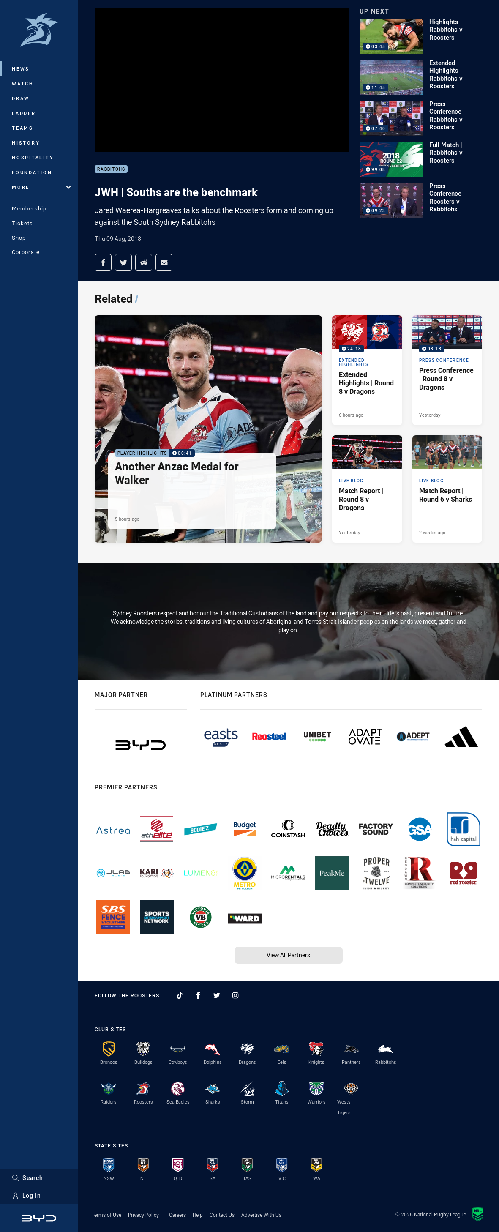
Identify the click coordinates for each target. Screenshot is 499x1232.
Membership (29, 208)
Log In (26, 1195)
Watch (23, 83)
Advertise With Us (261, 1214)
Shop (19, 237)
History (26, 142)
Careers (177, 1214)
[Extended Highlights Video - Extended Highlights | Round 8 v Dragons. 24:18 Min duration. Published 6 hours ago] (367, 370)
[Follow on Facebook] (198, 995)
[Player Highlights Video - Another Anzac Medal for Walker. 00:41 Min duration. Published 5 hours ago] (208, 429)
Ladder (24, 113)
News (21, 69)
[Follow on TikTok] (179, 995)
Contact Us (222, 1214)
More (41, 187)
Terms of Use (106, 1214)
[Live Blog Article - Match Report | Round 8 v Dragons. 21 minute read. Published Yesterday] (367, 489)
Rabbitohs (111, 169)
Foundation (32, 172)
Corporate (26, 252)
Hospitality (33, 157)
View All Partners (288, 955)
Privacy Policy (143, 1214)
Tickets (22, 223)
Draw (21, 98)
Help (198, 1214)
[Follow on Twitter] (216, 995)
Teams (22, 128)
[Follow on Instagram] (235, 995)
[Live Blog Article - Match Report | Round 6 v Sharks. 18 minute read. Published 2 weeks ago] (447, 489)
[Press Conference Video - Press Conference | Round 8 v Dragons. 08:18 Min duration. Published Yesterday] (447, 370)
